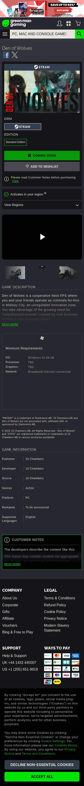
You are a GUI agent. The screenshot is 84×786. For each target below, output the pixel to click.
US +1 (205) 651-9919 (20, 669)
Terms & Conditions (59, 598)
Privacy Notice (55, 618)
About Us (9, 598)
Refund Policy (55, 605)
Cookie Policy (55, 612)
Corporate (10, 605)
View (15, 181)
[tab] (42, 338)
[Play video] (42, 237)
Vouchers (9, 625)
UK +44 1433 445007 (19, 663)
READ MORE (10, 324)
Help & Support (14, 656)
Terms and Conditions (38, 753)
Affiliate (8, 618)
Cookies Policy (66, 745)
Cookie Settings (53, 741)
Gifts (6, 612)
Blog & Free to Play (17, 632)
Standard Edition (16, 142)
